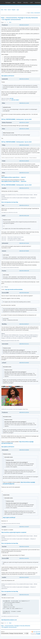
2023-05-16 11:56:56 (24, 128)
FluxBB (38, 633)
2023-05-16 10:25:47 (24, 25)
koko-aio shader (15, 99)
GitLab (19, 2)
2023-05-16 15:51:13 (24, 205)
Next (10, 22)
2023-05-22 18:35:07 (24, 577)
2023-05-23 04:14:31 (24, 594)
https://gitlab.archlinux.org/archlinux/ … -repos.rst (13, 177)
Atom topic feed (36, 631)
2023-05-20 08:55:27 (24, 324)
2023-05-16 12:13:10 (24, 172)
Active (32, 12)
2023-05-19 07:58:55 (24, 251)
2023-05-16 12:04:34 (24, 145)
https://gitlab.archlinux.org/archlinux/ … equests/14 (13, 181)
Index (2, 9)
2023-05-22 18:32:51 (24, 558)
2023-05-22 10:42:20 (24, 546)
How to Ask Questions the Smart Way (9, 202)
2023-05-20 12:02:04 (24, 412)
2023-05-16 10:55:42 (24, 79)
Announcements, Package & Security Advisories (22, 17)
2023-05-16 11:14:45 (24, 103)
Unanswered (37, 12)
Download (37, 2)
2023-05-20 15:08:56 (24, 450)
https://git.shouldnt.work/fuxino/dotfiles (14, 289)
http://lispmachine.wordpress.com (9, 619)
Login (17, 9)
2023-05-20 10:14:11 (24, 343)
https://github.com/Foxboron (7, 75)
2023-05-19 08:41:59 (24, 270)
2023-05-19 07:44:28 (24, 243)
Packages (8, 2)
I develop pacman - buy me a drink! (24, 119)
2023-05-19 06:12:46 (24, 215)
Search (9, 9)
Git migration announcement (11, 19)
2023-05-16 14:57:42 (24, 188)
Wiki (14, 2)
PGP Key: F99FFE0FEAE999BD (8, 119)
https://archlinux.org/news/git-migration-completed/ (13, 532)
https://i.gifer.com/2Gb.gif (9, 517)
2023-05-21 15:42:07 (24, 526)
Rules (5, 9)
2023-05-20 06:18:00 (24, 292)
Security (26, 2)
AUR (31, 2)
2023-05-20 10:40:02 (24, 362)
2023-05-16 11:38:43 (24, 122)
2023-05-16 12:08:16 (24, 160)
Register (13, 9)
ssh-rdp (11, 98)
